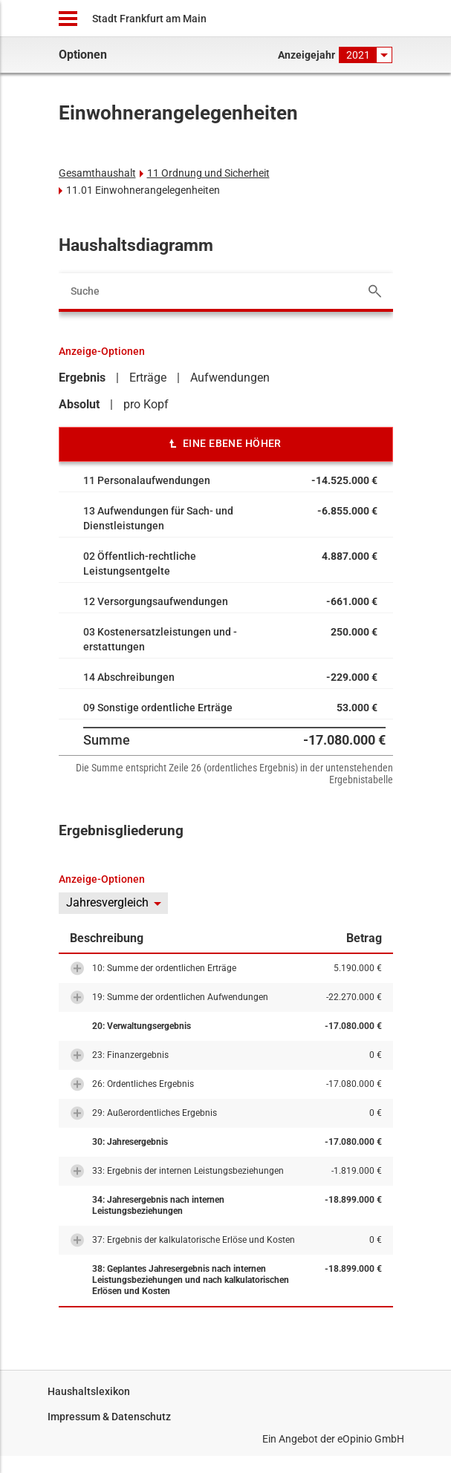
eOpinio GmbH (370, 1439)
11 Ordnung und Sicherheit (208, 173)
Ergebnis (82, 377)
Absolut (79, 404)
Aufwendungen (230, 377)
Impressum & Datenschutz (109, 1417)
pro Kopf (146, 404)
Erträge (147, 377)
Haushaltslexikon (89, 1391)
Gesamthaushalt (97, 173)
